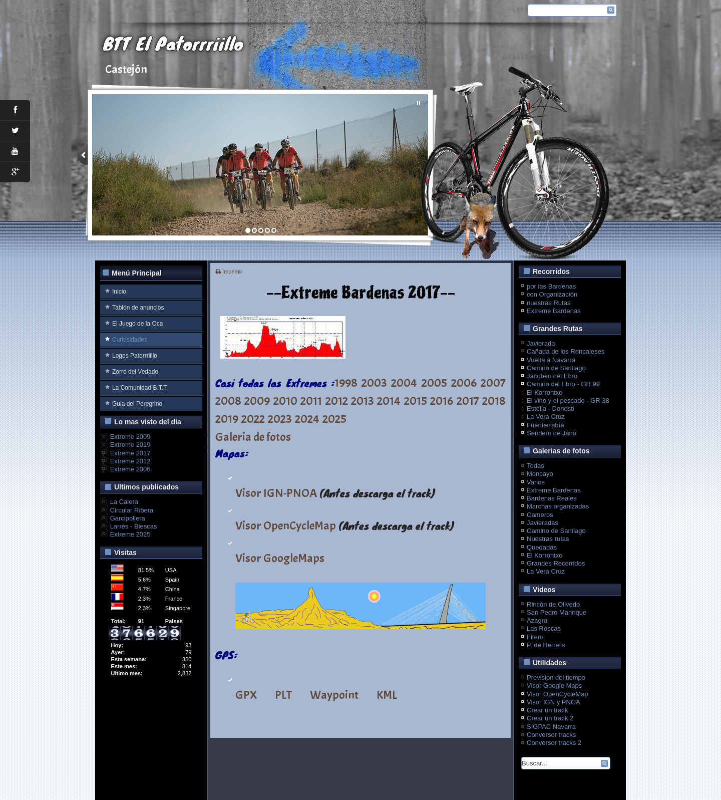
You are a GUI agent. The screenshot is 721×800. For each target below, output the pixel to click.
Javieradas (542, 522)
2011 (311, 400)
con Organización (552, 294)
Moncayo (540, 473)
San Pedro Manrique (556, 612)
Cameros (540, 514)
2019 (226, 418)
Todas (535, 465)
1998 (345, 382)
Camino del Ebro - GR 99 (563, 384)
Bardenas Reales (552, 498)
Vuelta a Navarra (551, 360)
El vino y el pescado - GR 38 (568, 400)
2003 (374, 382)
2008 (228, 400)
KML (387, 694)
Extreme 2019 (130, 444)
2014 (389, 400)
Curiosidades (129, 339)
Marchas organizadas (558, 506)
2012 (336, 400)
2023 (280, 418)
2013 (362, 400)
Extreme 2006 (130, 469)
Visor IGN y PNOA (553, 702)
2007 (493, 382)
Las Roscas (544, 628)
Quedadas (542, 547)
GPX (246, 694)
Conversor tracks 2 (554, 742)
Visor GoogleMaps (279, 558)
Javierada (541, 343)
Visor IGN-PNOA (276, 492)
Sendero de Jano (551, 433)
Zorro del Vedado (135, 371)
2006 (464, 382)
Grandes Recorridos (556, 563)
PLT (283, 694)
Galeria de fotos (253, 436)
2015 (415, 400)
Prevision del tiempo (556, 677)
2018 (494, 400)
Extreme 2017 (130, 453)
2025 (334, 418)
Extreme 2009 (130, 436)
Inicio (119, 291)
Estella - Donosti (550, 408)
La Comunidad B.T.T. (140, 387)
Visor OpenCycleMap (285, 525)
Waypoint (334, 694)
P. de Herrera (546, 645)
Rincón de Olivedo (553, 604)
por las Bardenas (551, 286)
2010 (285, 400)
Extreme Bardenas (554, 311)
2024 (307, 418)
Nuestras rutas (548, 539)
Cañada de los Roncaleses (565, 351)
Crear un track (547, 710)
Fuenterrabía (545, 425)
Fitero (535, 637)
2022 (253, 418)
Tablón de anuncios (138, 307)
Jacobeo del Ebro (552, 376)
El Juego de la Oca (137, 323)
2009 (257, 400)
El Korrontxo (545, 392)
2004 (404, 382)
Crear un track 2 (550, 718)
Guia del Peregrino (137, 403)
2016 (441, 400)
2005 (434, 382)
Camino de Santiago (556, 368)
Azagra (537, 620)
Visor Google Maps (554, 685)
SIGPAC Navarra (551, 726)
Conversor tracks (551, 734)
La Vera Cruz (546, 416)
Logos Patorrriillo (134, 355)
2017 (468, 400)
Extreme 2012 (130, 461)
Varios (536, 482)
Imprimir (229, 272)
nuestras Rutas (548, 303)
